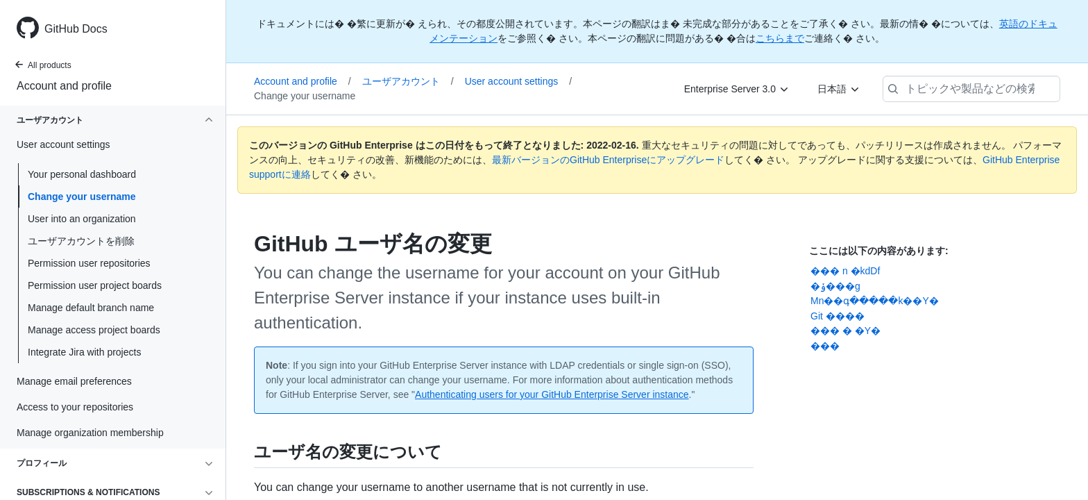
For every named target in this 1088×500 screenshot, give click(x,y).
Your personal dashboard (82, 174)
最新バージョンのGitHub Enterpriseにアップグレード (608, 159)
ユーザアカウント (408, 81)
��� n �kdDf (845, 270)
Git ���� (837, 316)
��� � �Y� (845, 330)
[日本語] (839, 88)
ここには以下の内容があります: (879, 250)
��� (825, 345)
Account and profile (64, 86)
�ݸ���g (835, 286)
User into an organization (82, 218)
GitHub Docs (76, 29)
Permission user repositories (89, 263)
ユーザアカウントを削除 (81, 241)
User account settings (518, 81)
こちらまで (780, 38)
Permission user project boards (95, 285)
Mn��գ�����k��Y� (874, 300)
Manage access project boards (94, 329)
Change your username (82, 196)
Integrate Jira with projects (84, 352)
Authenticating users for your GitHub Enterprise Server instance (552, 394)
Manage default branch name (91, 307)
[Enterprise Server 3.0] (737, 88)
